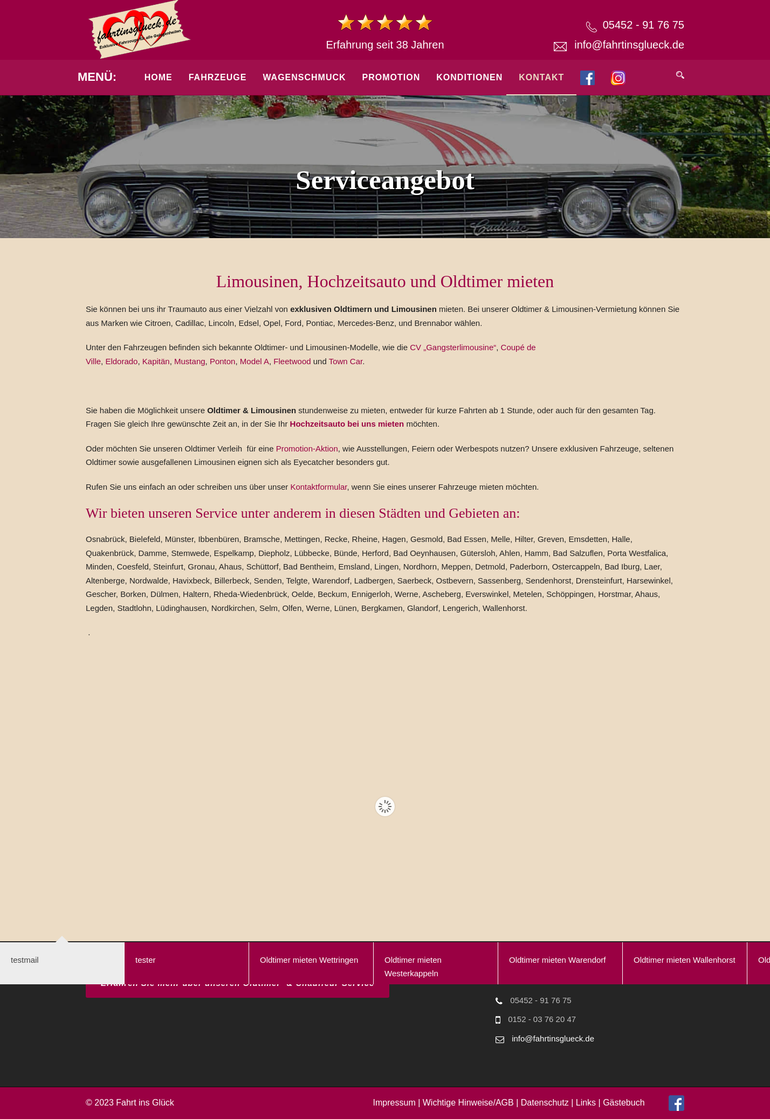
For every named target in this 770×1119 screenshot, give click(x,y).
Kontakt (541, 77)
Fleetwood (292, 361)
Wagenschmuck (304, 77)
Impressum (394, 1102)
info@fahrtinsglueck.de (629, 45)
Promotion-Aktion (307, 448)
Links (586, 1102)
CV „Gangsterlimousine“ (453, 347)
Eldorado (121, 361)
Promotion (391, 77)
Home (159, 77)
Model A (254, 361)
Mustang (189, 361)
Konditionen (469, 77)
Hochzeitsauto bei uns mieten (348, 423)
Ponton (223, 361)
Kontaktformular (318, 486)
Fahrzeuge (218, 77)
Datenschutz (545, 1102)
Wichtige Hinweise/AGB (468, 1102)
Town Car (346, 361)
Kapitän (156, 361)
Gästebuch (623, 1102)
